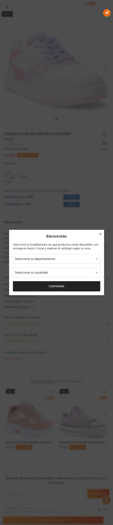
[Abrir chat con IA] (107, 13)
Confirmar (56, 286)
